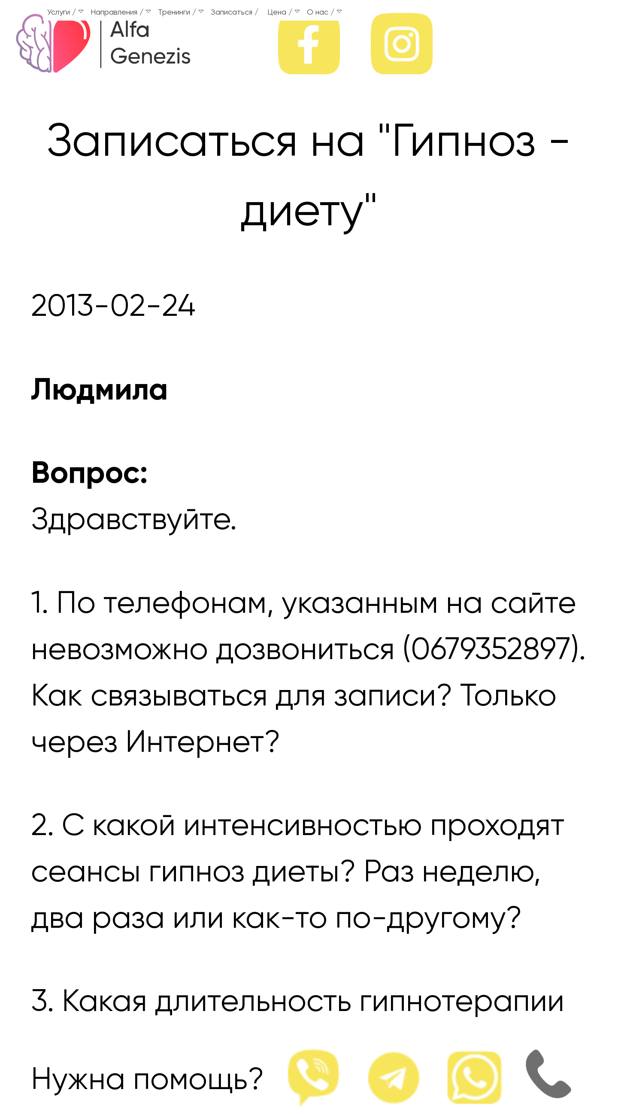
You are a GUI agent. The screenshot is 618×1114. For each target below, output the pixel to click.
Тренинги (180, 12)
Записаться (231, 12)
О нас (324, 12)
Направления (121, 12)
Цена (283, 12)
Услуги (65, 12)
